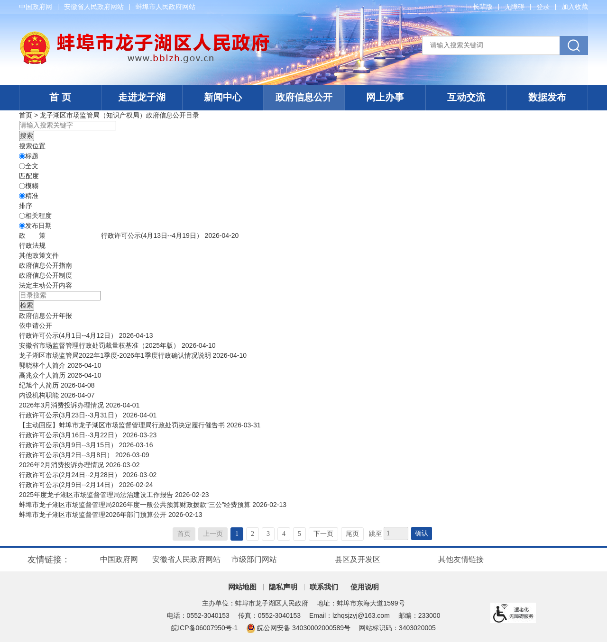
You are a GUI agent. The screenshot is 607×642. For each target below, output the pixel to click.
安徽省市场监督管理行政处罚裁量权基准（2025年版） (100, 345)
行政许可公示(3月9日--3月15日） (69, 445)
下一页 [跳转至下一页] (323, 533)
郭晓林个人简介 (43, 365)
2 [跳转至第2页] (252, 533)
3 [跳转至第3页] (268, 533)
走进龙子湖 (142, 97)
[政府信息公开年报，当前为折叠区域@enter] (45, 315)
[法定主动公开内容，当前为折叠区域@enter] (45, 285)
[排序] (22, 216)
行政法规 (32, 245)
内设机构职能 (40, 395)
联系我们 (324, 587)
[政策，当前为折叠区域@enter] (32, 235)
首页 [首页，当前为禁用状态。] (184, 533)
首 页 (60, 97)
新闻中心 (223, 97)
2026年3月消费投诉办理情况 (62, 405)
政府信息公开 (304, 97)
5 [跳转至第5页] (299, 533)
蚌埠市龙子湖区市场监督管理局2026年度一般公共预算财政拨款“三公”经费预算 (135, 504)
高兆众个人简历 (43, 375)
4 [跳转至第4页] (283, 533)
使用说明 (364, 587)
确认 (421, 533)
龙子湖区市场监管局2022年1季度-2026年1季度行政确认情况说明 (115, 355)
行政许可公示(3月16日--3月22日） (71, 435)
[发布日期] (22, 226)
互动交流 (466, 97)
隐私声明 (283, 587)
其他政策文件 (39, 255)
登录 (543, 6)
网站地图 (242, 587)
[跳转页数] (396, 533)
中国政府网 (35, 6)
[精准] (22, 196)
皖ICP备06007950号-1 (204, 628)
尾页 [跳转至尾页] (352, 533)
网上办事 (385, 97)
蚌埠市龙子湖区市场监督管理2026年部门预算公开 (93, 514)
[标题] (22, 156)
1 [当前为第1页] (237, 533)
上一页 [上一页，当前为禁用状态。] (213, 533)
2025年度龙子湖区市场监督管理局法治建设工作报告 (97, 494)
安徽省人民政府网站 (94, 6)
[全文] (22, 166)
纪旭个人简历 (40, 385)
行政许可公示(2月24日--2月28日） (71, 475)
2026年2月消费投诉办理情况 (62, 465)
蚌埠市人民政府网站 (165, 6)
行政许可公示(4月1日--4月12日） (69, 335)
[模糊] (22, 186)
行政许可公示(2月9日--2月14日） (69, 484)
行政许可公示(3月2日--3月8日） (67, 455)
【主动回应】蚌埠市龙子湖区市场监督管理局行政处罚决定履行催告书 (123, 425)
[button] (483, 6)
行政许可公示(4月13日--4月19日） (153, 235)
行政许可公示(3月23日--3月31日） (71, 415)
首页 (25, 115)
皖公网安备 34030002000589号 (298, 628)
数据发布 (547, 97)
